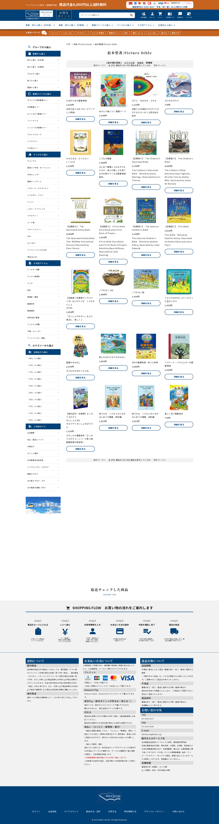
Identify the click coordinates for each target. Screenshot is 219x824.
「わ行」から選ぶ (35, 420)
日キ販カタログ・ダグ (36, 480)
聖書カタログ (32, 474)
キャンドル (31, 161)
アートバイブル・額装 (36, 338)
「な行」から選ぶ (35, 386)
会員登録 (52, 811)
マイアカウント (71, 811)
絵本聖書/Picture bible (106, 44)
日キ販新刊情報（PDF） (37, 487)
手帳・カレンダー (34, 331)
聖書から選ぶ (32, 87)
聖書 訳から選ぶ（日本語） (39, 25)
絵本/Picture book (83, 44)
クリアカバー (32, 141)
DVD (29, 236)
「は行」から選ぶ (35, 392)
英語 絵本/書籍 (33, 317)
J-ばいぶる (67, 33)
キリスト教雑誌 (98, 33)
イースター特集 (33, 269)
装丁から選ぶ (32, 80)
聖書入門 (175, 33)
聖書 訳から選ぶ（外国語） (72, 25)
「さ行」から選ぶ (35, 372)
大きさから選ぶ (33, 73)
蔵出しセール (138, 33)
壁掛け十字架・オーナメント (38, 167)
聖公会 (164, 33)
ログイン (36, 811)
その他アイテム (145, 25)
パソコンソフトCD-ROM (37, 250)
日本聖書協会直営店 (35, 460)
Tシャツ (30, 202)
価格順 (140, 62)
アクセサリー (82, 33)
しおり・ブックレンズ (36, 209)
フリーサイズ (32, 120)
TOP (68, 44)
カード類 (30, 222)
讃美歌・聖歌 (32, 297)
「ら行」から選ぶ (35, 413)
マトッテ (54, 33)
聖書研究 (30, 304)
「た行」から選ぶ (35, 379)
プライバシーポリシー (154, 811)
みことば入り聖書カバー (37, 114)
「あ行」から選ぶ (35, 358)
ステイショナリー (34, 229)
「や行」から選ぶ (35, 406)
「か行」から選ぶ (35, 365)
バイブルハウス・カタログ (38, 467)
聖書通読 (30, 310)
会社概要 (30, 433)
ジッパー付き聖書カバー (37, 127)
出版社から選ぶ (165, 25)
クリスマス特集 (33, 324)
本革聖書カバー (33, 107)
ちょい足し (152, 33)
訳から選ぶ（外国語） (36, 67)
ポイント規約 (32, 453)
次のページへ (160, 65)
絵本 (126, 33)
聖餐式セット (114, 33)
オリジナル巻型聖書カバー (38, 100)
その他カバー (32, 148)
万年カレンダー (33, 174)
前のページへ (100, 65)
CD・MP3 (31, 243)
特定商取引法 (130, 811)
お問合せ (30, 446)
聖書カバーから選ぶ (101, 25)
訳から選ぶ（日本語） (36, 60)
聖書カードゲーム (34, 181)
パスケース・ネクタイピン (37, 188)
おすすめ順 (129, 62)
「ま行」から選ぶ (35, 399)
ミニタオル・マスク (35, 195)
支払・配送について (35, 439)
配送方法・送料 (93, 811)
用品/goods (32, 257)
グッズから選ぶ (124, 25)
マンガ (30, 283)
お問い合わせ (178, 811)
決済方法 (112, 811)
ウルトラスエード (34, 134)
